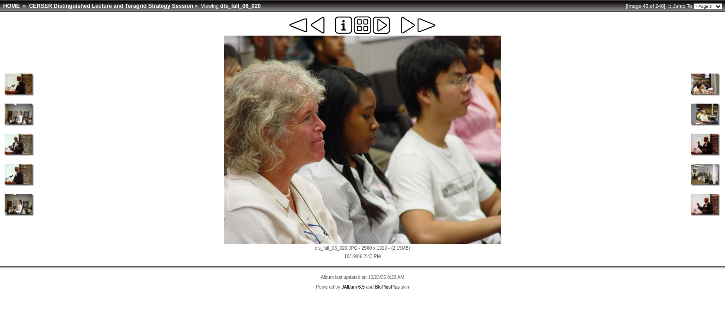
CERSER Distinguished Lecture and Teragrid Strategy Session (111, 6)
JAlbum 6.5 (353, 287)
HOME (11, 6)
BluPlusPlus (387, 287)
